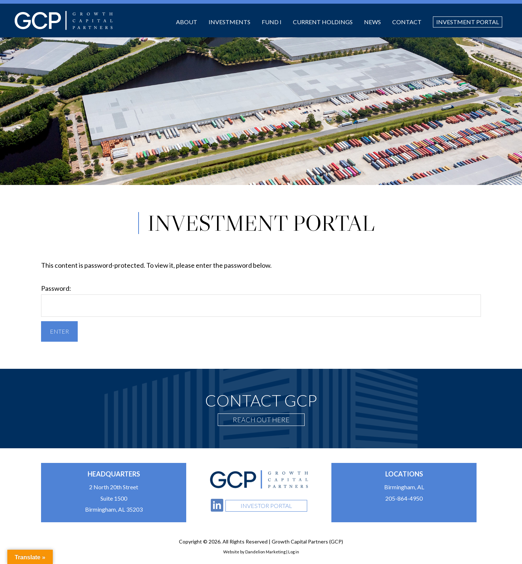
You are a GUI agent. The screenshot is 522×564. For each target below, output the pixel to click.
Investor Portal (266, 505)
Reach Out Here (261, 420)
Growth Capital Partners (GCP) (64, 20)
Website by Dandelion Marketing (254, 551)
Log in (293, 551)
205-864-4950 (404, 498)
